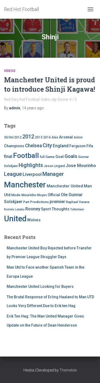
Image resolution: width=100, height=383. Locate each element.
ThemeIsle (68, 370)
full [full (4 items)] (42, 157)
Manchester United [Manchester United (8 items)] (65, 186)
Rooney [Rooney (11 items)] (32, 208)
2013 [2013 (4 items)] (38, 137)
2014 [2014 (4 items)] (47, 137)
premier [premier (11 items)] (57, 201)
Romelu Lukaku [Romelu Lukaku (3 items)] (14, 209)
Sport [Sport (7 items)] (46, 209)
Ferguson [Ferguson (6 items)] (77, 146)
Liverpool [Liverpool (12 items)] (32, 174)
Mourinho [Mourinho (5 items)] (28, 195)
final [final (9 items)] (8, 156)
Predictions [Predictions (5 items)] (39, 202)
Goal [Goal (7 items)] (59, 156)
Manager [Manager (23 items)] (53, 174)
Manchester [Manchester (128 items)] (25, 184)
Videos (9, 71)
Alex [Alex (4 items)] (54, 137)
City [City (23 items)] (47, 145)
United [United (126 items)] (15, 218)
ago (33, 108)
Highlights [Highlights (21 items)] (31, 165)
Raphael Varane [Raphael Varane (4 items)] (78, 202)
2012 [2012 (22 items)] (28, 136)
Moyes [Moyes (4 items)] (42, 195)
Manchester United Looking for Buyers (40, 286)
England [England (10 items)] (61, 145)
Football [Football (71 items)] (26, 156)
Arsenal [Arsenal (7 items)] (66, 137)
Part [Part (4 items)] (26, 202)
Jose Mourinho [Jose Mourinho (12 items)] (81, 165)
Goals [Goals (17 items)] (71, 156)
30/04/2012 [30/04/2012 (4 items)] (13, 137)
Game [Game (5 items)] (50, 157)
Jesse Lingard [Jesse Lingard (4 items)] (54, 166)
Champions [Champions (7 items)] (14, 146)
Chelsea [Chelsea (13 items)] (33, 145)
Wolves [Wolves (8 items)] (34, 220)
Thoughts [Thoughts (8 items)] (60, 209)
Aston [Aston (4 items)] (78, 137)
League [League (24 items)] (13, 174)
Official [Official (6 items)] (54, 195)
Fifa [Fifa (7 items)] (89, 146)
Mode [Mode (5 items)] (16, 195)
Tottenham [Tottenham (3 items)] (77, 209)
